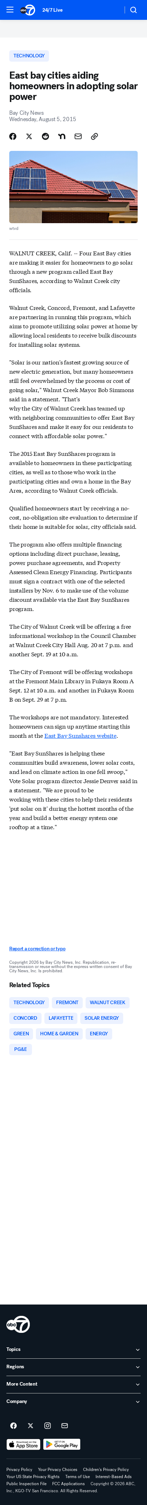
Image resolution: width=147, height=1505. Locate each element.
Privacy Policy (19, 1469)
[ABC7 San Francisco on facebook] (13, 1426)
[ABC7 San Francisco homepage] (27, 10)
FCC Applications (68, 1484)
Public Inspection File (26, 1484)
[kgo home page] (18, 1324)
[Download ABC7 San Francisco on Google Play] (62, 1444)
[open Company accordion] (73, 1402)
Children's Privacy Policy (106, 1469)
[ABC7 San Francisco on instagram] (47, 1426)
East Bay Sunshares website (80, 735)
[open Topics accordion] (73, 1350)
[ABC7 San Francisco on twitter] (30, 1426)
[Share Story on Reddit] (45, 136)
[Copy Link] (94, 136)
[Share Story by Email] (78, 136)
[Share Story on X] (29, 136)
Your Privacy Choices (57, 1469)
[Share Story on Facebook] (13, 136)
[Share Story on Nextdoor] (62, 136)
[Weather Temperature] (111, 10)
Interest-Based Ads (114, 1477)
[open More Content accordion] (73, 1384)
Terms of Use (77, 1477)
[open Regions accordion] (73, 1367)
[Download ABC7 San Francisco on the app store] (23, 1444)
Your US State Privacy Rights (33, 1477)
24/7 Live (52, 10)
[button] (9, 9)
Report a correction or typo (37, 948)
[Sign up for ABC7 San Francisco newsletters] (65, 1426)
